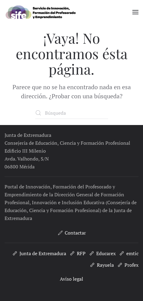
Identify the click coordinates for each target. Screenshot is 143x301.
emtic (128, 253)
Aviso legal (71, 279)
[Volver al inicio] (49, 12)
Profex (127, 265)
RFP (77, 253)
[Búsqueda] (71, 113)
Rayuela (101, 265)
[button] (135, 12)
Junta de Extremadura (39, 253)
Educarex (102, 253)
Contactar (71, 232)
